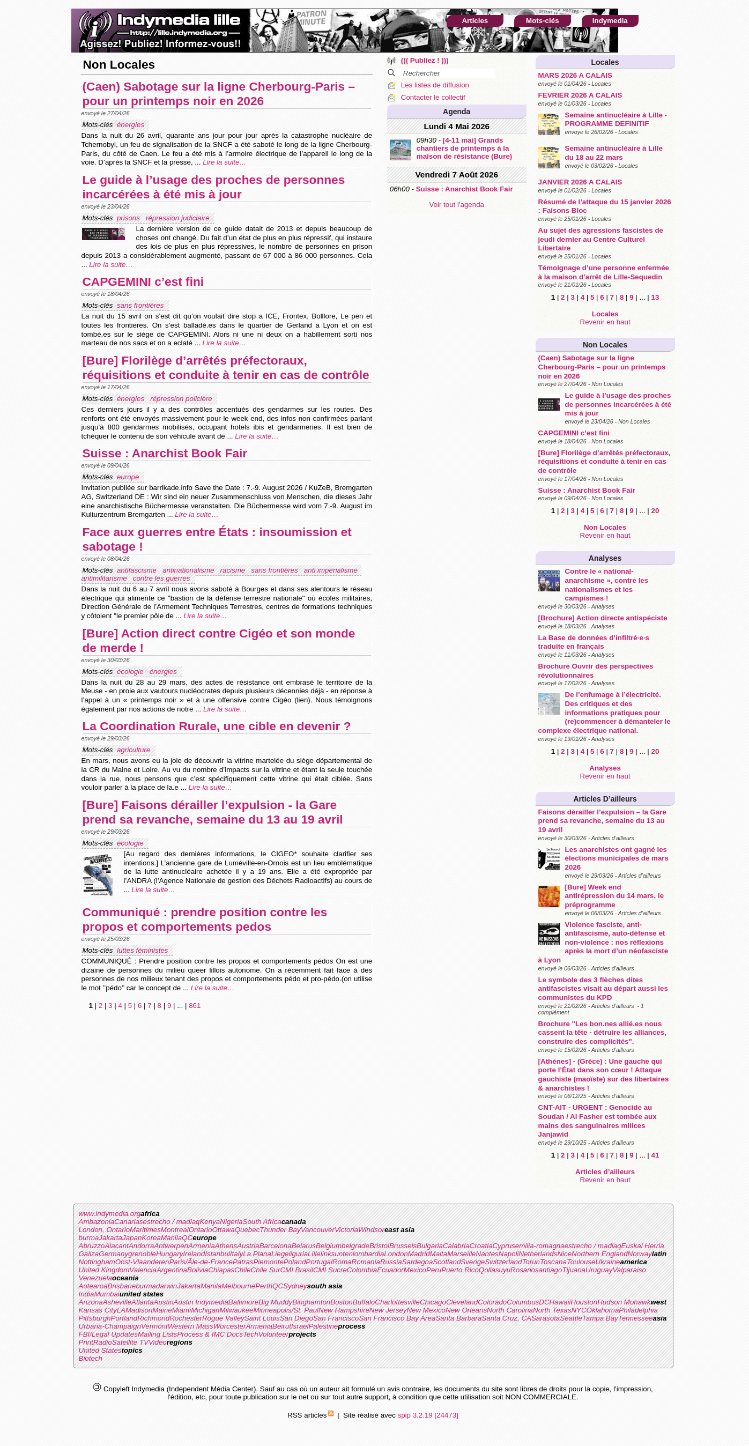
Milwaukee (237, 1310)
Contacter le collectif (433, 97)
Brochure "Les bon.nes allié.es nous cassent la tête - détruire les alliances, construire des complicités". (602, 1032)
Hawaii (560, 1302)
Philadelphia (638, 1310)
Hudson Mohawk (623, 1302)
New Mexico (426, 1310)
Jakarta (110, 1238)
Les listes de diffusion (435, 85)
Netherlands (538, 1254)
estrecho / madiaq (171, 1222)
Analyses (605, 558)
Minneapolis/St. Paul (286, 1310)
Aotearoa (93, 1286)
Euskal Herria (642, 1246)
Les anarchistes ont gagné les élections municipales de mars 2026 (617, 858)
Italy (236, 1254)
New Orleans (466, 1310)
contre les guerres (162, 578)
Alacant (116, 1246)
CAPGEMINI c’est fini (574, 433)
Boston (341, 1302)
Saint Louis (262, 1318)
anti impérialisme (332, 570)
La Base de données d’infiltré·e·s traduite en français (593, 642)
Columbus (523, 1302)
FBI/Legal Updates (108, 1334)
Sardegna (417, 1262)
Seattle (571, 1318)
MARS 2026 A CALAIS (575, 75)
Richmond (153, 1318)
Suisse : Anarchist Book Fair (586, 490)
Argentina (172, 1270)
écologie (131, 672)
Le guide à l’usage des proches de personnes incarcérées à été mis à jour (618, 404)
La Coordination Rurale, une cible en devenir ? (217, 726)
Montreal (175, 1230)
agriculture (134, 750)
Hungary (169, 1254)
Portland (124, 1318)
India (86, 1294)
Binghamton (311, 1302)
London (395, 1254)
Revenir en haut (605, 322)
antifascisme (138, 570)
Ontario (200, 1230)
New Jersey (388, 1310)
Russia (391, 1262)
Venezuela (96, 1278)
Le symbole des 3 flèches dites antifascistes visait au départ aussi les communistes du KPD (603, 989)
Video (158, 1342)
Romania (366, 1262)
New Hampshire (343, 1310)
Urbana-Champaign (110, 1326)
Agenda (456, 111)
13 (655, 297)
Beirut (281, 1326)
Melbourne (238, 1286)
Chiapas (221, 1270)
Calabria (456, 1246)
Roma (342, 1262)
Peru (433, 1270)
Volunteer (273, 1334)
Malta (439, 1254)
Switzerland (503, 1262)
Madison (138, 1310)
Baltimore (243, 1302)
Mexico (415, 1270)
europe (129, 477)
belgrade (355, 1246)
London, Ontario (104, 1230)
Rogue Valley (223, 1318)
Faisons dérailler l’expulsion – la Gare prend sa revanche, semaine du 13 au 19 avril (602, 821)
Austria (248, 1246)
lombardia (368, 1254)
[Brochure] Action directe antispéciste (603, 618)
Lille (314, 1254)
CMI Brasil (296, 1270)
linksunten (337, 1254)
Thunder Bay (279, 1230)
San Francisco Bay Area (397, 1318)
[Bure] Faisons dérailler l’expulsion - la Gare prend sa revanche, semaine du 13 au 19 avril (213, 812)
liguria (298, 1254)
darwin (166, 1286)
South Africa (262, 1222)
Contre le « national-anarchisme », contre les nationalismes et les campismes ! (607, 584)
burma (89, 1238)
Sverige (473, 1262)
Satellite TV (130, 1342)
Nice (564, 1254)
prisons (129, 218)
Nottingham (97, 1262)
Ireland (194, 1254)
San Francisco (336, 1318)
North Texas (552, 1310)
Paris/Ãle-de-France (201, 1262)
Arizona (91, 1302)
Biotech (90, 1358)
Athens (226, 1246)
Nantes (487, 1254)
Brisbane (122, 1286)
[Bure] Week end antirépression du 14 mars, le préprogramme (614, 896)
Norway (640, 1254)
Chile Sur (265, 1270)
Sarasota (545, 1318)
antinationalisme (189, 570)
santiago (548, 1270)
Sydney (295, 1286)
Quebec (247, 1230)
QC (187, 1238)
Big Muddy (275, 1302)
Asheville (117, 1302)
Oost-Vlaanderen (142, 1262)
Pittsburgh (95, 1318)
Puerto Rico (460, 1270)
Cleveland (462, 1302)
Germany (113, 1254)
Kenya (209, 1222)
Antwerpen (171, 1246)
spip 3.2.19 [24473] (428, 1415)
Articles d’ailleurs (604, 799)
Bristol (379, 1246)
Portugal (319, 1262)
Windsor (371, 1230)
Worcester (229, 1326)
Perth (263, 1286)
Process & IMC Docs (210, 1334)
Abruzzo (92, 1246)
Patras (243, 1262)
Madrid (419, 1254)
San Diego (296, 1318)
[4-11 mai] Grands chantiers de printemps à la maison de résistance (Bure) (465, 148)
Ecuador (390, 1270)
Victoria (346, 1230)
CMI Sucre (330, 1270)
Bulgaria (430, 1246)
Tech (250, 1334)
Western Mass (190, 1326)
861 (195, 1006)
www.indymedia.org (110, 1214)
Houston (584, 1302)
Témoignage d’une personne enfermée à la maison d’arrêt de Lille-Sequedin (603, 272)
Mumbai (106, 1294)
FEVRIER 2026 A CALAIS (580, 95)
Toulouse (581, 1262)
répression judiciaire (178, 218)
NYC (578, 1310)
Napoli (509, 1254)
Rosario (522, 1270)
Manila (171, 1238)
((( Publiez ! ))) (425, 60)
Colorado (492, 1302)
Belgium (329, 1246)
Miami (181, 1310)
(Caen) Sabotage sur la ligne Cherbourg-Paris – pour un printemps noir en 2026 (602, 367)
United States (100, 1350)
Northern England (599, 1254)
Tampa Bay (600, 1318)
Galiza (89, 1254)
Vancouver (318, 1230)
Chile (242, 1270)
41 (655, 1155)
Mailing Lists (157, 1334)
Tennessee (635, 1318)
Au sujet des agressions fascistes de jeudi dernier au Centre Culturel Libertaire (600, 239)
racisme (233, 570)
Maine (162, 1310)
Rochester (185, 1318)
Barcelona (275, 1246)
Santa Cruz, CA (506, 1318)
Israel (300, 1326)
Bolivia (197, 1270)
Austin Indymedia (201, 1302)
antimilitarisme (105, 578)
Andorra (141, 1246)
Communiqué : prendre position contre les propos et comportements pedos (205, 919)
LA (121, 1310)
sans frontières (141, 305)
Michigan (205, 1310)
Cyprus (504, 1246)
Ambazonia (97, 1222)
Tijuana (573, 1270)
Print (86, 1342)
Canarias (128, 1222)
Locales (605, 62)
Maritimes (145, 1230)
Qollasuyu (494, 1270)
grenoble (142, 1254)
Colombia (362, 1270)
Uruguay (598, 1270)
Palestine (323, 1326)
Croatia (481, 1246)
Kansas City (98, 1310)
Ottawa (223, 1230)
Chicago (433, 1302)
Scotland (447, 1262)
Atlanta (142, 1302)
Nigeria (231, 1222)
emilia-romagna (540, 1246)
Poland (295, 1262)
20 (655, 511)
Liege (280, 1254)
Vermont (154, 1326)
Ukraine (608, 1262)
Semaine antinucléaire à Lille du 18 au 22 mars (614, 152)
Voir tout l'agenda (456, 205)
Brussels (403, 1246)
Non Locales (605, 344)
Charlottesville (397, 1302)
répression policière (182, 399)
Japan (132, 1238)
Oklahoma (603, 1310)
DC (544, 1302)
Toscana (553, 1262)
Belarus (304, 1246)
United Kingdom (104, 1270)
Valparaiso (629, 1270)
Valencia (143, 1270)
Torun (531, 1262)
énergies (131, 125)
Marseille (461, 1254)
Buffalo (364, 1302)
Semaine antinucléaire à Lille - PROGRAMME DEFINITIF (616, 119)
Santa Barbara (458, 1318)
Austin (164, 1302)
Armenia (201, 1246)
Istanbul (217, 1254)
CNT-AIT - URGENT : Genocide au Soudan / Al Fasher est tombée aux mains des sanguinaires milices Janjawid (597, 1120)
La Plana (257, 1254)
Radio (102, 1342)
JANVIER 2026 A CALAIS (580, 182)
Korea (151, 1238)
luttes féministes (143, 950)
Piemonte (268, 1262)
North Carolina (510, 1310)
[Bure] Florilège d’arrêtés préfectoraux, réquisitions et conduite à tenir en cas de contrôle (604, 461)
